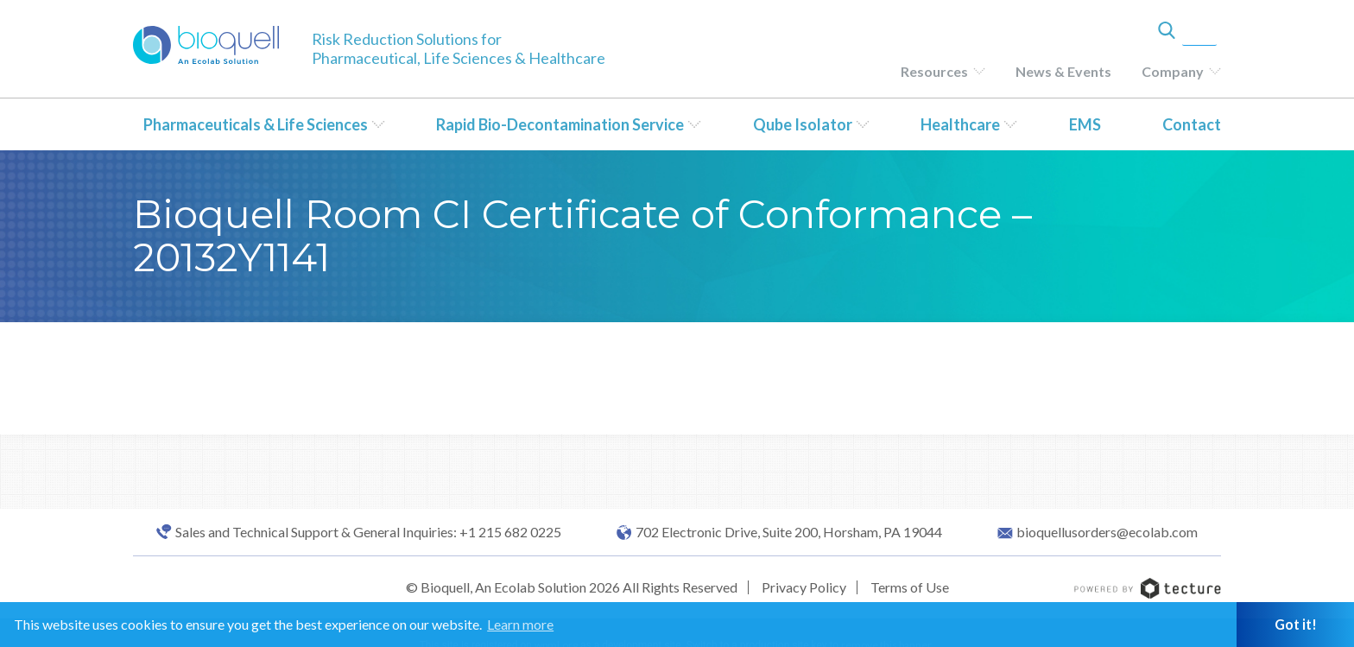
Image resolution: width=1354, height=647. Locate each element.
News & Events (1063, 71)
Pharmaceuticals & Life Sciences (255, 124)
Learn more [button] (520, 624)
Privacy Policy (804, 587)
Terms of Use (909, 587)
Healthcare (960, 124)
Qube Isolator (802, 124)
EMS (1085, 124)
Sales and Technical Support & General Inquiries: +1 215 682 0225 (368, 532)
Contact (1191, 124)
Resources (934, 71)
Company (1173, 71)
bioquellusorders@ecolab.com (1107, 532)
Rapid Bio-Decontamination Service (560, 124)
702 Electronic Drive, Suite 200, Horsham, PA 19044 (789, 532)
